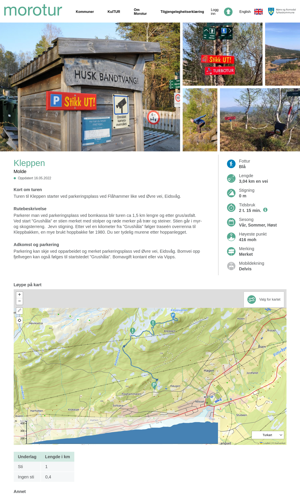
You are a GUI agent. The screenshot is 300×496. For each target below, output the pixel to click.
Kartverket (280, 443)
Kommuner (85, 12)
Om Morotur (140, 11)
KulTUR (113, 12)
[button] (173, 316)
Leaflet (265, 443)
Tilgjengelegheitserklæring (182, 12)
